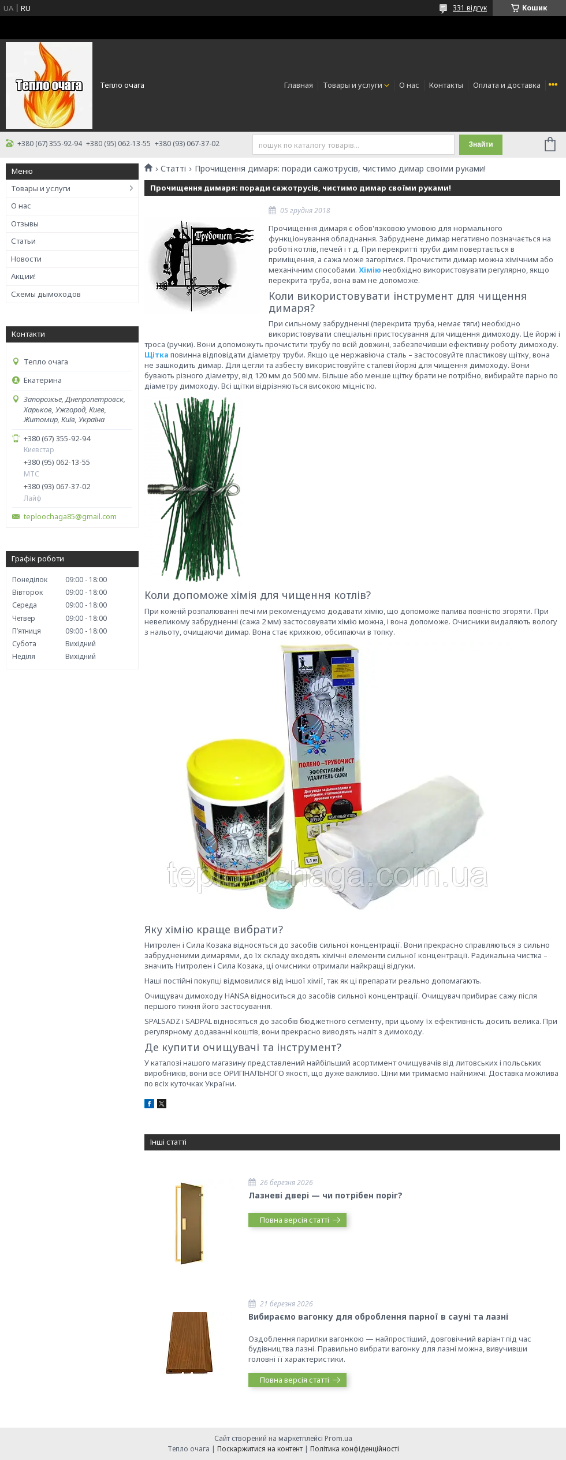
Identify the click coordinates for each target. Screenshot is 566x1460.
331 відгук (470, 8)
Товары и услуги (352, 85)
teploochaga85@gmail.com (70, 517)
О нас (409, 85)
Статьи (23, 241)
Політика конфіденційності (354, 1449)
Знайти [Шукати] (480, 144)
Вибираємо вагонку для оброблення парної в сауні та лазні (378, 1316)
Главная (298, 85)
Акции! (23, 276)
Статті (173, 168)
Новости (26, 259)
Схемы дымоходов (46, 294)
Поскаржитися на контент (260, 1449)
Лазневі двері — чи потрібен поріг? (325, 1195)
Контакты (446, 85)
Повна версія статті (294, 1220)
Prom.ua (338, 1438)
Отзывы (25, 223)
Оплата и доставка (507, 85)
